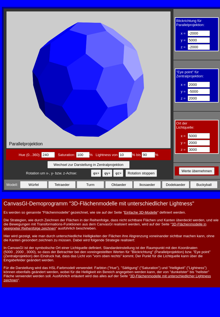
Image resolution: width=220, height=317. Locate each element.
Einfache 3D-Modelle (140, 212)
